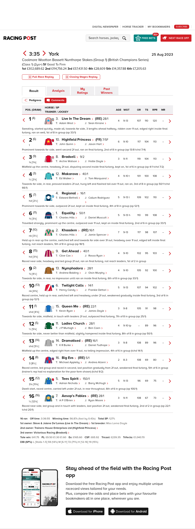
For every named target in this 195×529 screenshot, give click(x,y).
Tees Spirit (71, 378)
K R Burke (66, 345)
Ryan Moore (96, 400)
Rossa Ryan (96, 255)
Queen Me (71, 306)
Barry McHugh (98, 383)
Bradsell (70, 157)
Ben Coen (95, 328)
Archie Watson (69, 161)
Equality (70, 213)
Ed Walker (66, 178)
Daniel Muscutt (98, 217)
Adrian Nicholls (69, 383)
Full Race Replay (41, 77)
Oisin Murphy (97, 273)
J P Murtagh (67, 328)
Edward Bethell (69, 197)
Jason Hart (96, 144)
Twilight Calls (74, 285)
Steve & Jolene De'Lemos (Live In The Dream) (62, 423)
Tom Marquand (98, 178)
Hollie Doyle (97, 161)
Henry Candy (68, 290)
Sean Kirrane (97, 123)
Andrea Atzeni (98, 362)
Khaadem (71, 230)
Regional (70, 193)
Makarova (71, 174)
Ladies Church (74, 323)
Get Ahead (72, 251)
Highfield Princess (78, 139)
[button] (109, 38)
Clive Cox (66, 255)
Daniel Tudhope (99, 345)
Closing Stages (81, 77)
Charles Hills (68, 217)
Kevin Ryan (67, 311)
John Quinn (67, 144)
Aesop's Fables (75, 396)
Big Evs (69, 358)
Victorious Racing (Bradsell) (52, 432)
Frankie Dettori (98, 290)
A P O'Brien (67, 400)
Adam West (67, 123)
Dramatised (72, 340)
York (54, 54)
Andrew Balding (70, 273)
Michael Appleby (70, 362)
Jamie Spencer (98, 234)
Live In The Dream (77, 118)
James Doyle (97, 311)
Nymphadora (74, 268)
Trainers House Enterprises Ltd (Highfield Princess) (66, 428)
